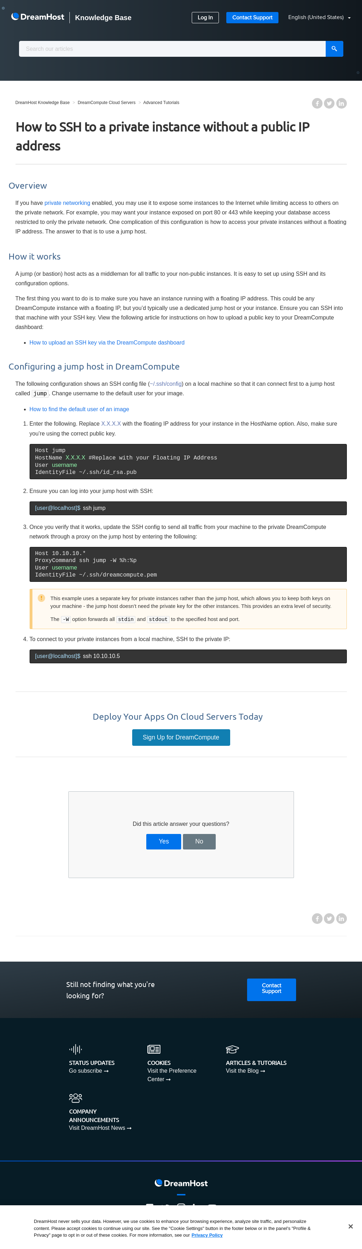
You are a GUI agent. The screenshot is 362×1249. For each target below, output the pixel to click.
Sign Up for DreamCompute (181, 736)
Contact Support (252, 17)
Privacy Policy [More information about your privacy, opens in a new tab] (207, 1235)
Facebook (317, 103)
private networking (67, 203)
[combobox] (181, 49)
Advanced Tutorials (161, 102)
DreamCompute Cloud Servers (106, 102)
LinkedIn (341, 103)
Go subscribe (85, 1070)
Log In (205, 17)
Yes (164, 840)
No (199, 840)
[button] (315, 17)
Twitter (329, 103)
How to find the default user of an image (79, 409)
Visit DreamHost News (97, 1127)
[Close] (350, 1226)
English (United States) (316, 17)
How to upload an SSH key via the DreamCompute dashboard (107, 343)
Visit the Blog (242, 1070)
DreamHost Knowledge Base (43, 102)
